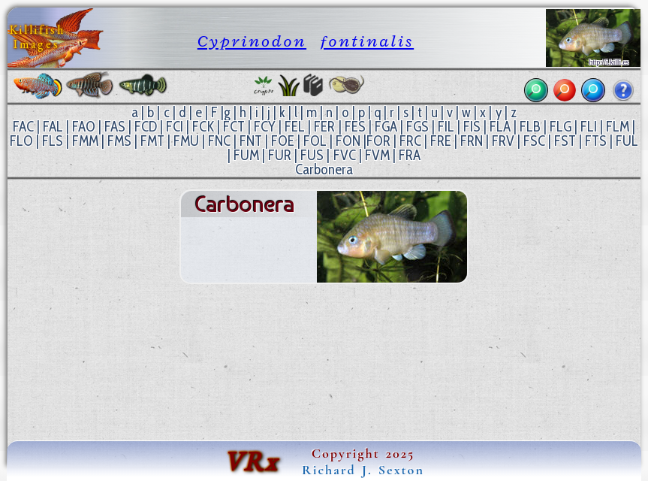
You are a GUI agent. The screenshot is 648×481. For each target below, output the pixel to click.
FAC (23, 126)
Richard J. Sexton (363, 469)
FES (355, 126)
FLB (530, 126)
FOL (315, 141)
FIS (472, 126)
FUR (279, 155)
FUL (627, 141)
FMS (119, 141)
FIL (446, 126)
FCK (203, 126)
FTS (596, 141)
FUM (246, 155)
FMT (152, 141)
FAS (114, 126)
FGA (386, 126)
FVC (344, 155)
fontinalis (367, 41)
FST (565, 141)
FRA (409, 155)
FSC (534, 141)
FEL (295, 126)
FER (324, 126)
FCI (174, 126)
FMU (186, 141)
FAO (83, 126)
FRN (471, 141)
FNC (219, 141)
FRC (410, 141)
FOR (378, 141)
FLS (52, 141)
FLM (617, 126)
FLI (588, 126)
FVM (377, 155)
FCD (145, 126)
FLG (560, 126)
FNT (251, 141)
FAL (53, 126)
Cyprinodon (251, 41)
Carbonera (324, 169)
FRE (440, 141)
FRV (503, 141)
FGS (417, 126)
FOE (282, 141)
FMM (85, 141)
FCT (234, 126)
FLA (500, 126)
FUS (312, 155)
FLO (21, 141)
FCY (265, 126)
